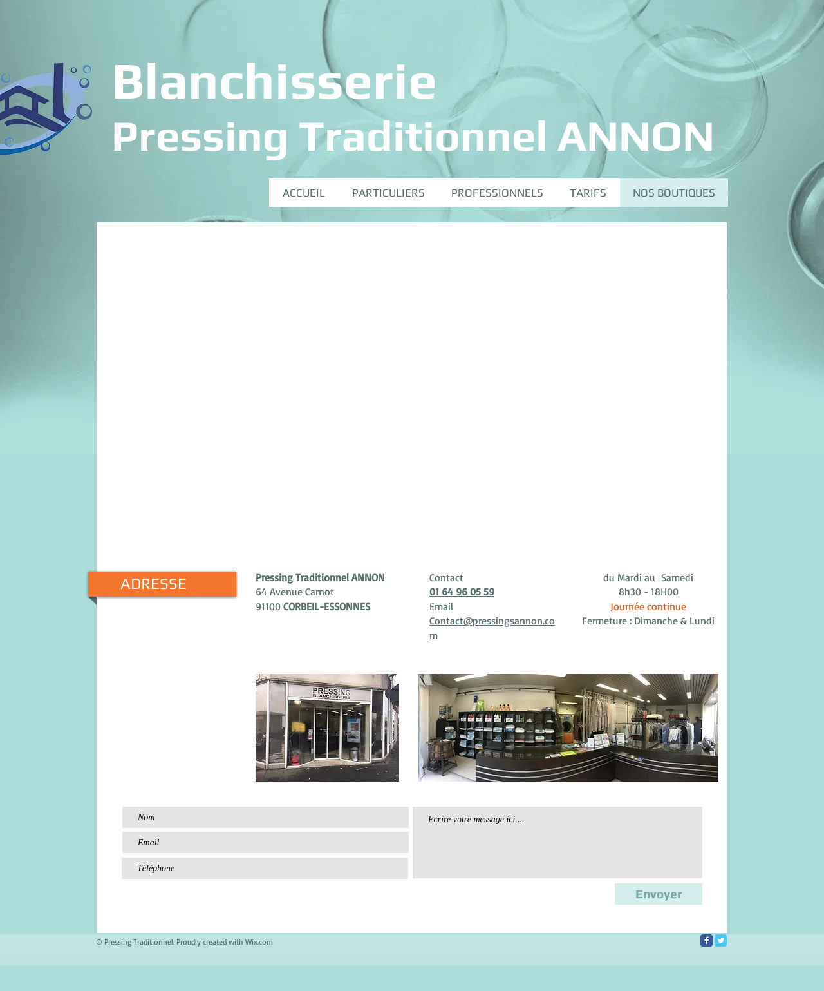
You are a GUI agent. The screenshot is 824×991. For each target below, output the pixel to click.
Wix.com (259, 942)
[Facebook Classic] (706, 940)
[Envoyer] (658, 894)
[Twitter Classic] (721, 940)
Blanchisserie (274, 80)
